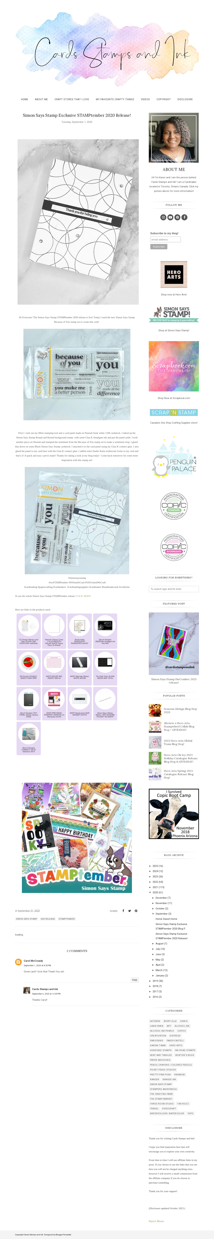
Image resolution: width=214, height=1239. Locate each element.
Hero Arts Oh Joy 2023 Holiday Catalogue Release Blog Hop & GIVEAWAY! (181, 758)
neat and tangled (161, 1055)
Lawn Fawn (156, 1026)
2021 (155, 887)
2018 (155, 986)
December (161, 897)
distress (175, 1036)
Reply (134, 980)
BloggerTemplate (63, 1235)
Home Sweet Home (166, 918)
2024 (155, 871)
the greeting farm (161, 1094)
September (162, 913)
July (158, 948)
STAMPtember (67, 919)
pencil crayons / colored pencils (171, 1065)
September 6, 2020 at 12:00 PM (46, 994)
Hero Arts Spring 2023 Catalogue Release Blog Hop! (179, 774)
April (158, 964)
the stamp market (161, 1099)
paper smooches (160, 1060)
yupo (191, 1113)
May (158, 959)
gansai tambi (158, 1045)
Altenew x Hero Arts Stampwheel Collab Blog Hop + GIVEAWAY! (179, 726)
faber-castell (175, 1040)
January (160, 975)
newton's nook (184, 1055)
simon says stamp (26, 919)
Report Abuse (156, 1221)
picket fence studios (163, 1070)
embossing (156, 1040)
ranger (154, 1079)
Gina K (184, 1021)
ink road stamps (185, 1050)
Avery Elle (170, 1021)
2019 (155, 980)
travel (154, 1108)
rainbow (179, 1074)
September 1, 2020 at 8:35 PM (37, 965)
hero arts (176, 1045)
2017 (155, 991)
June (158, 954)
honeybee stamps (161, 1050)
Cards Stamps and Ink (45, 989)
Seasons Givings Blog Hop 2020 (180, 710)
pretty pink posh (160, 1074)
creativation (158, 1036)
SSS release (48, 919)
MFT (169, 1026)
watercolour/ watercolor (167, 1113)
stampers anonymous (163, 1089)
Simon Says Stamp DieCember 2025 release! (173, 680)
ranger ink (169, 1079)
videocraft (169, 1108)
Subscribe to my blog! (164, 233)
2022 (155, 881)
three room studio (162, 1104)
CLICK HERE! (83, 596)
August (160, 943)
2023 (155, 876)
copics (182, 1031)
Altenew (155, 1021)
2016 (155, 996)
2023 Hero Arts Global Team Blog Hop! (178, 742)
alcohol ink (182, 1026)
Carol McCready (33, 960)
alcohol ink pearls (162, 1031)
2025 (155, 866)
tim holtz (183, 1104)
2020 (155, 892)
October (160, 908)
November (161, 903)
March (159, 970)
